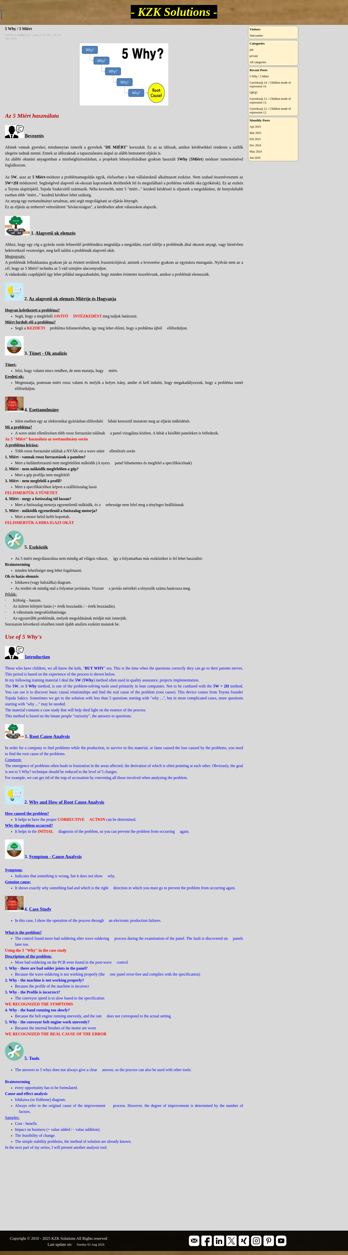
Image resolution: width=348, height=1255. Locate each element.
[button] (194, 1237)
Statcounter (256, 35)
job (251, 50)
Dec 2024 (255, 145)
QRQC (254, 92)
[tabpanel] (66, 1239)
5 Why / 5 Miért (259, 76)
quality (13, 38)
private (254, 56)
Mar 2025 (255, 133)
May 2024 (256, 151)
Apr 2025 (255, 126)
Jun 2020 (255, 157)
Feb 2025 (255, 139)
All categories (258, 62)
